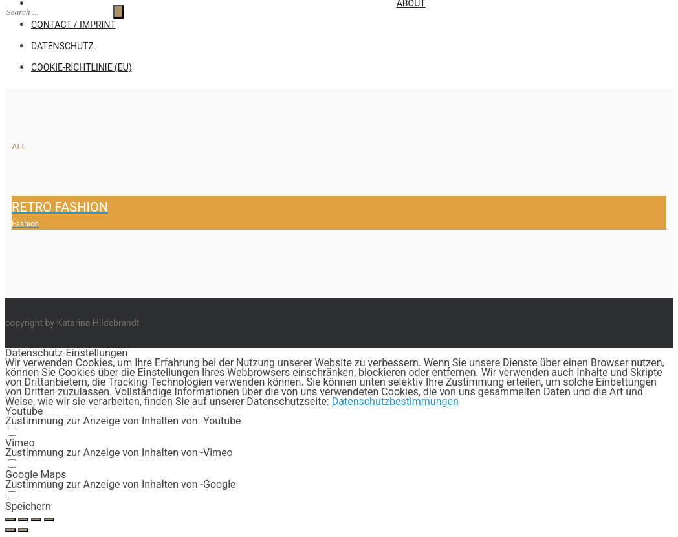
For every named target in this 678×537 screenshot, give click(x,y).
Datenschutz (62, 46)
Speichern (28, 506)
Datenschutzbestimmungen (395, 401)
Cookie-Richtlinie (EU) (81, 67)
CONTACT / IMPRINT (73, 24)
